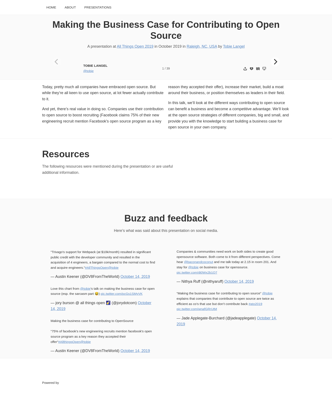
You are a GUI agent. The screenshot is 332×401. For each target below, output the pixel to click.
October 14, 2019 (135, 276)
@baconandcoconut (198, 262)
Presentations (97, 7)
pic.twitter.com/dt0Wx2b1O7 (197, 272)
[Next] (275, 62)
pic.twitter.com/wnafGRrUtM (197, 309)
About (70, 7)
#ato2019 (255, 304)
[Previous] (57, 62)
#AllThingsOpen (96, 267)
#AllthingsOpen (69, 342)
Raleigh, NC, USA (202, 46)
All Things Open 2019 (135, 46)
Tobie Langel (234, 46)
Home (51, 7)
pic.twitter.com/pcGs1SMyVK (121, 293)
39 (168, 68)
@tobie (88, 71)
